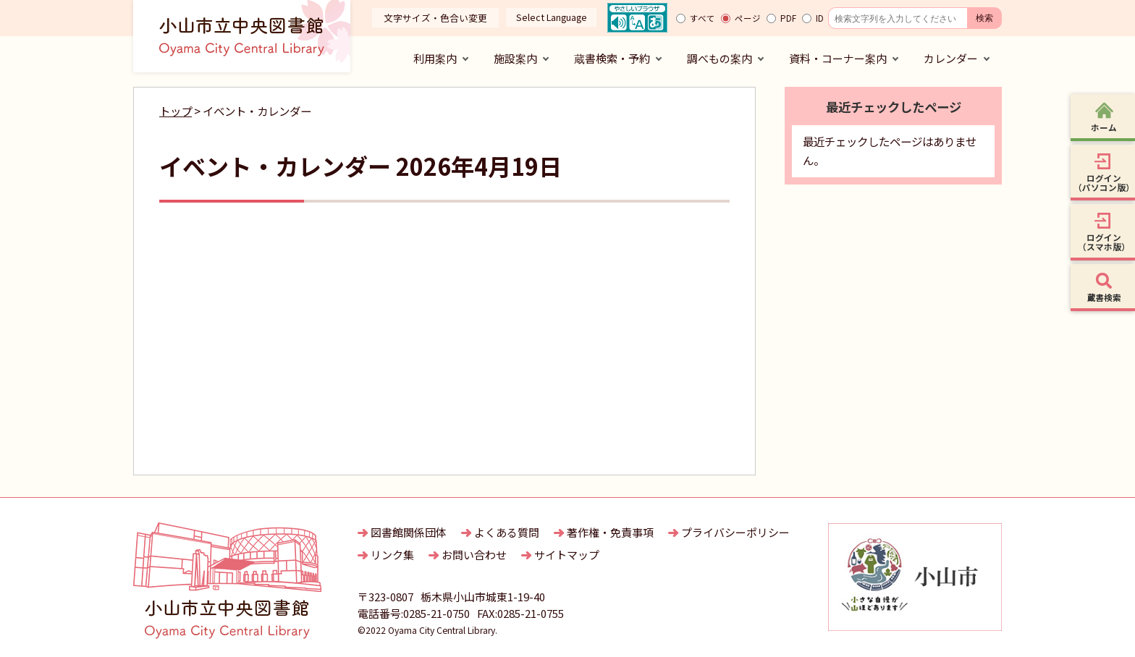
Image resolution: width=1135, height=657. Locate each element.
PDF (788, 18)
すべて (702, 18)
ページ (748, 18)
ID (820, 18)
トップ (175, 111)
